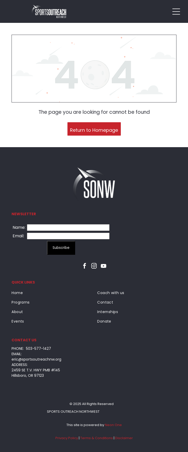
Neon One (113, 424)
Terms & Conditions (96, 438)
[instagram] (94, 266)
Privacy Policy (66, 438)
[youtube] (104, 266)
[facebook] (85, 266)
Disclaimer (124, 438)
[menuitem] (51, 293)
